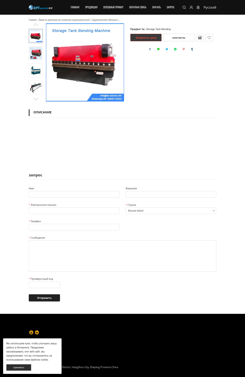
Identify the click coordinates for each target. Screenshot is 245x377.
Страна (131, 205)
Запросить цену (146, 37)
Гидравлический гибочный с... (106, 19)
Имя (31, 188)
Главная (75, 7)
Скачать (156, 7)
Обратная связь (137, 7)
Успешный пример (113, 7)
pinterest (184, 50)
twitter (167, 50)
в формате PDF (200, 37)
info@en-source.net (149, 356)
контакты (178, 37)
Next (36, 99)
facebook (150, 50)
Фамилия (131, 188)
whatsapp (176, 50)
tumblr (192, 50)
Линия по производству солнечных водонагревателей (64, 19)
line (159, 50)
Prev (36, 24)
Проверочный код (41, 279)
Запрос (170, 7)
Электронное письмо (42, 205)
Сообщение (37, 237)
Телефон (35, 221)
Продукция (91, 7)
